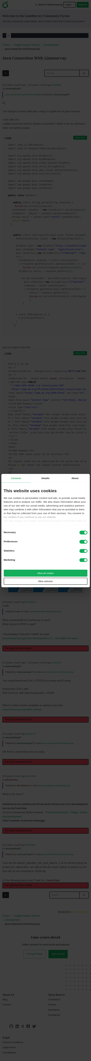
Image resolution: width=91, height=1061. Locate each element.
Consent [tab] (16, 478)
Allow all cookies (45, 573)
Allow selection (45, 581)
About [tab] (75, 478)
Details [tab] (46, 478)
